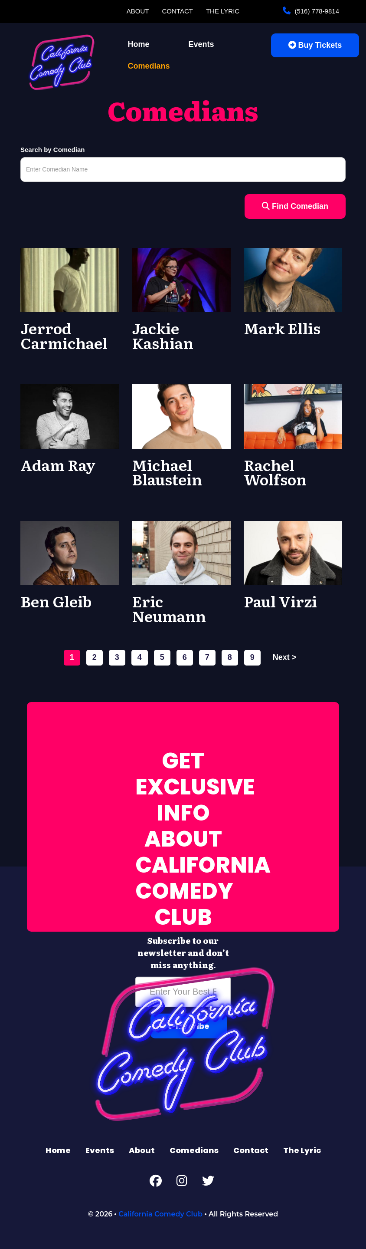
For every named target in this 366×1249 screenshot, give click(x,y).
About (138, 11)
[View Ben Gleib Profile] (69, 552)
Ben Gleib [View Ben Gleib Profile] (56, 601)
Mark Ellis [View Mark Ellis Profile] (282, 327)
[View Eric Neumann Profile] (181, 552)
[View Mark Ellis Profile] (293, 279)
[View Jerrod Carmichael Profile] (69, 279)
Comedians (149, 66)
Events (201, 44)
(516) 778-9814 (316, 11)
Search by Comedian (52, 149)
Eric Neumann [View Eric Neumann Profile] (169, 608)
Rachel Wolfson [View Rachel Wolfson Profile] (275, 472)
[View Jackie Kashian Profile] (181, 279)
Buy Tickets (315, 45)
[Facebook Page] (156, 1182)
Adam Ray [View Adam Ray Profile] (57, 464)
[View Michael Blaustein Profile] (181, 416)
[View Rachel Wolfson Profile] (293, 416)
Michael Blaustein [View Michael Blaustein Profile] (167, 472)
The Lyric (222, 11)
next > (285, 657)
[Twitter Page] (208, 1182)
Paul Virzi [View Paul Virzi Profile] (280, 601)
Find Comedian (295, 206)
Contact (177, 11)
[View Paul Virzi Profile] (293, 552)
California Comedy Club (160, 1214)
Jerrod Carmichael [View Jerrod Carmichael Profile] (64, 335)
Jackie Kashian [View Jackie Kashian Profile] (162, 335)
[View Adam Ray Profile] (69, 416)
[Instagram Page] (181, 1182)
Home (139, 44)
